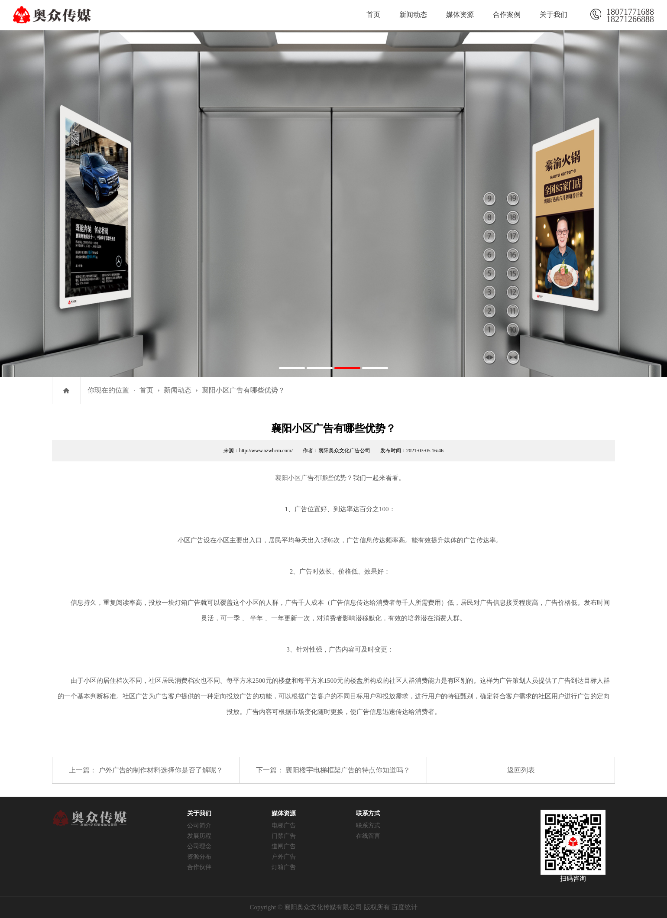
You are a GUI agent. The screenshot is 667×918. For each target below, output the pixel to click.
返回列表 (521, 770)
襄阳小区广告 (294, 477)
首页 (373, 14)
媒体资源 (460, 14)
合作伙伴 (199, 867)
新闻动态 (413, 14)
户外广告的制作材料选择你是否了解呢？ (160, 770)
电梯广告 (284, 825)
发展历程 (199, 836)
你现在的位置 (108, 390)
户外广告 (284, 856)
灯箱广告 (284, 867)
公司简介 (199, 825)
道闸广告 (284, 846)
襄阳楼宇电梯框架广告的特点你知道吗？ (347, 770)
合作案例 (507, 14)
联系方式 (368, 825)
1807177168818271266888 (630, 14)
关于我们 (553, 14)
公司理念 (199, 846)
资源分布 (199, 856)
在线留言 (368, 836)
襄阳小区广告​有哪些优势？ (243, 390)
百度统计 (405, 907)
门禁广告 (284, 836)
